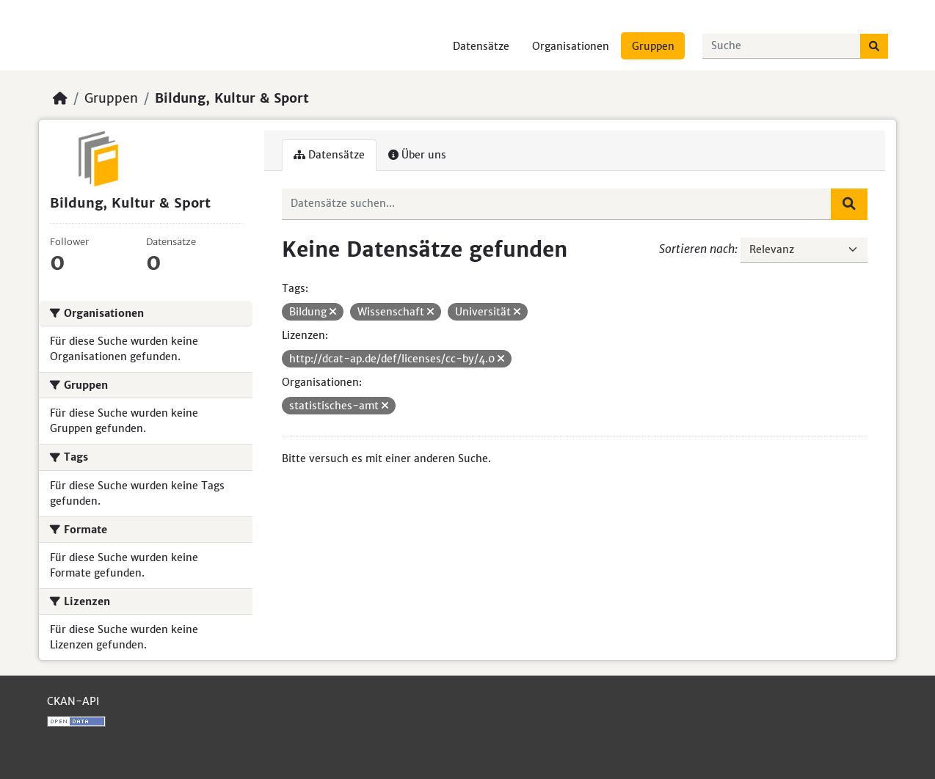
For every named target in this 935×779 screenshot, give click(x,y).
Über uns (417, 154)
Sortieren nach (697, 248)
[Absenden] (874, 46)
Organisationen (570, 46)
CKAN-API (73, 701)
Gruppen (653, 46)
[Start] (60, 98)
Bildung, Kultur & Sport (232, 98)
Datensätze (481, 46)
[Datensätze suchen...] (781, 46)
